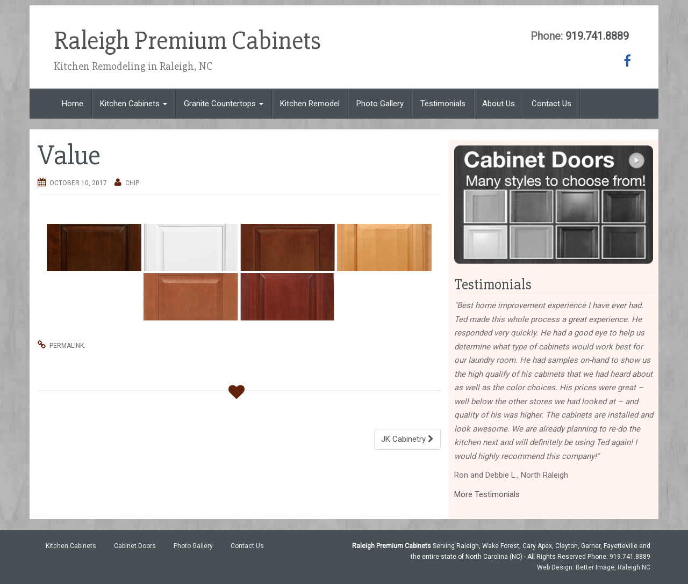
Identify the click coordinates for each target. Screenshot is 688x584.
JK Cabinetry (407, 439)
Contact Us (551, 103)
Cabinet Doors (135, 546)
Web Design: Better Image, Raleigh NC (593, 567)
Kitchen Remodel (310, 103)
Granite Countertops (223, 103)
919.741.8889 (597, 36)
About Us (498, 103)
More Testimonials (487, 494)
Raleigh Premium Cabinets (188, 40)
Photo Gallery (380, 103)
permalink (66, 345)
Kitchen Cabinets (133, 103)
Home (72, 103)
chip (132, 183)
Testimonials (442, 103)
